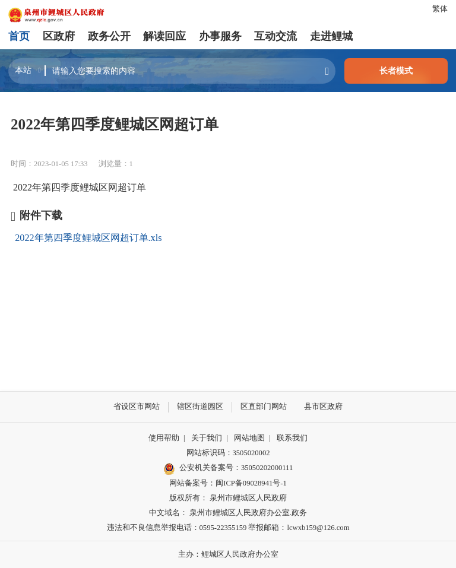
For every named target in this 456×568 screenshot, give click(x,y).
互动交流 (275, 36)
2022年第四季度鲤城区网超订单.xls (88, 238)
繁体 (440, 9)
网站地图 (249, 438)
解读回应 (164, 36)
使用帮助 (163, 438)
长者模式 (396, 70)
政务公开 (109, 36)
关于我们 (206, 438)
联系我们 (292, 438)
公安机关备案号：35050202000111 (228, 469)
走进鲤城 (331, 36)
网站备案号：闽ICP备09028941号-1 (227, 483)
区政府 (59, 36)
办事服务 (220, 36)
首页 (19, 36)
